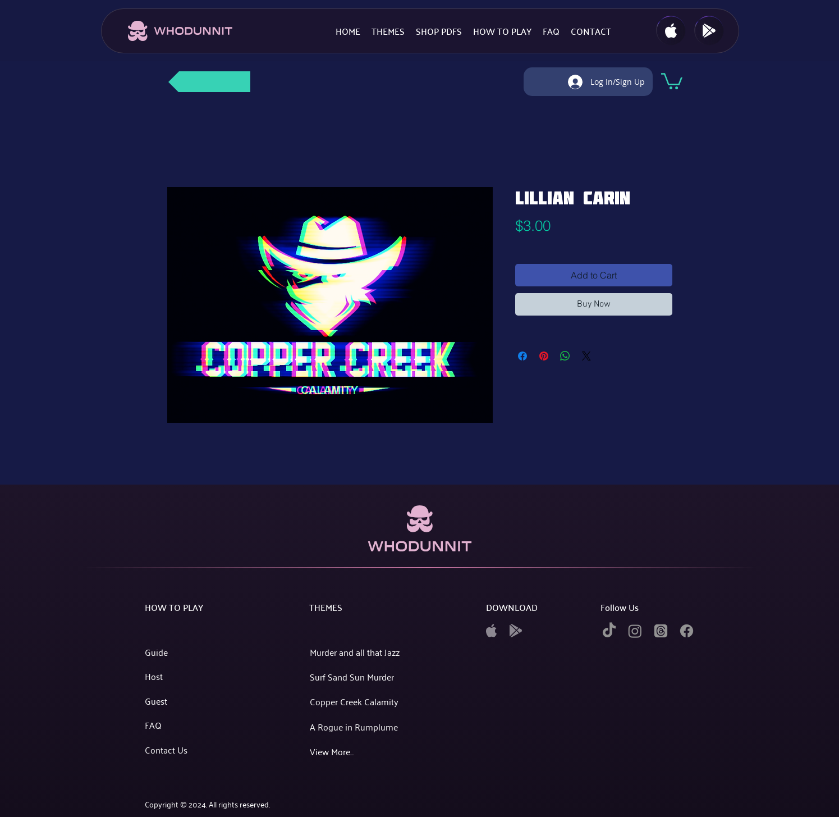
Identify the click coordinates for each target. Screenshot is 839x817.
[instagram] (635, 631)
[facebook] (686, 631)
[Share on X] (586, 356)
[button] (671, 80)
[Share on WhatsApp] (565, 356)
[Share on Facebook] (522, 356)
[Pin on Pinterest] (544, 356)
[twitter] (661, 631)
